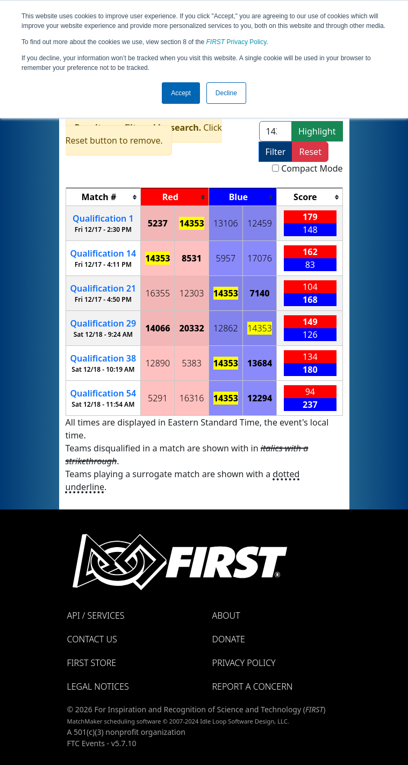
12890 (157, 363)
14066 (157, 328)
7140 (260, 293)
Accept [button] (181, 93)
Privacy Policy (236, 42)
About (226, 615)
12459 (259, 223)
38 (103, 358)
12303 (192, 293)
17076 (259, 258)
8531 (192, 258)
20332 (191, 328)
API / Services (96, 615)
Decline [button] (226, 93)
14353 (191, 223)
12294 (259, 398)
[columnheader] (103, 197)
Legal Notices (98, 686)
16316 (192, 398)
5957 (226, 258)
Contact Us (92, 639)
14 (103, 253)
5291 (158, 398)
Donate (228, 639)
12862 (225, 328)
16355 (157, 293)
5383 (192, 363)
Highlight (316, 131)
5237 (158, 223)
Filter (276, 152)
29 (103, 323)
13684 (259, 363)
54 (103, 393)
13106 (225, 223)
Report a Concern (252, 686)
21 (103, 288)
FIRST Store (92, 663)
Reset (310, 152)
